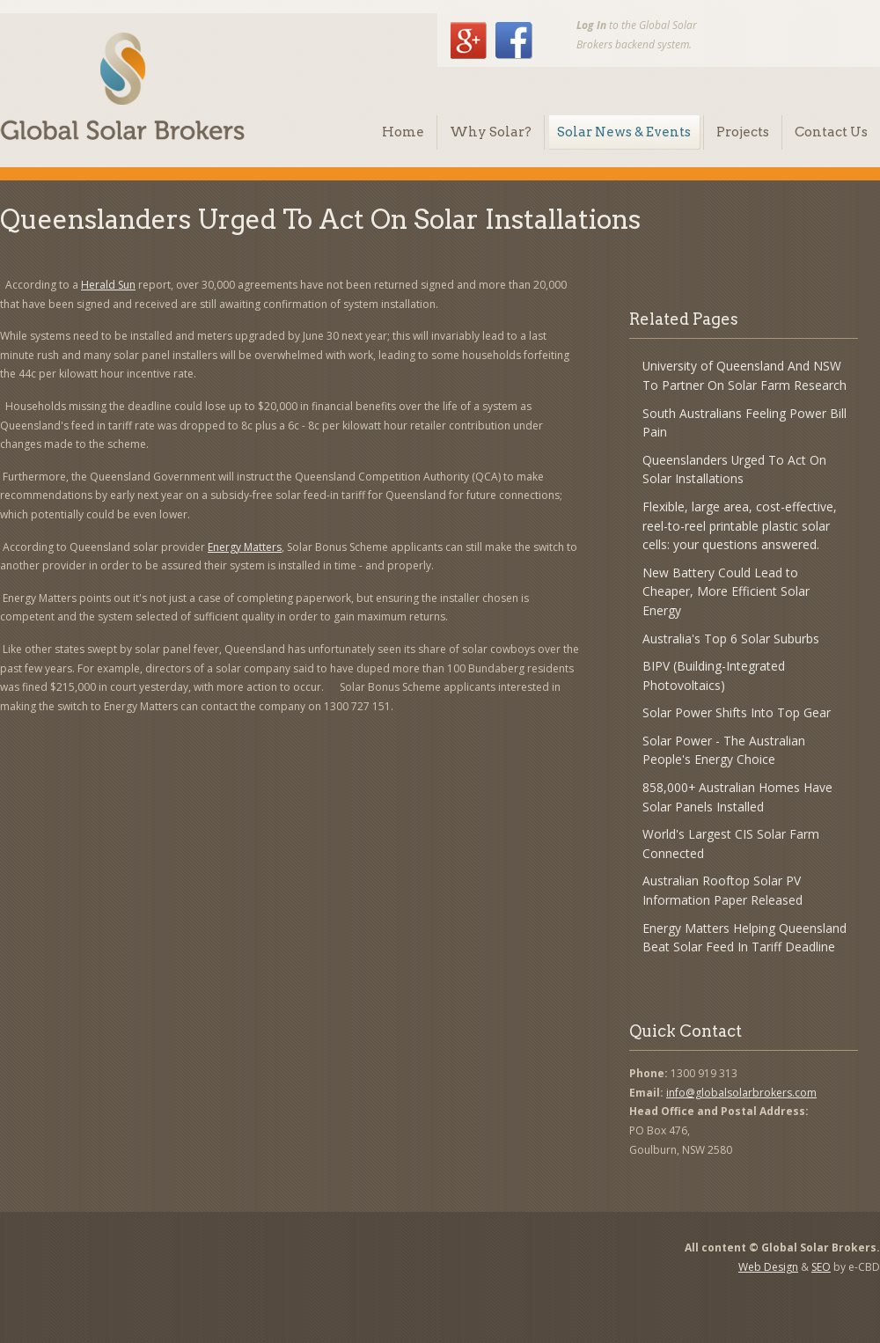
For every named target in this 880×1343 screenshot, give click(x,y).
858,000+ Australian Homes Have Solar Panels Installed (737, 797)
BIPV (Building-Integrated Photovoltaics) (713, 675)
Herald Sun (108, 284)
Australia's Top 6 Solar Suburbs (730, 638)
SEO (821, 1266)
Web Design (768, 1266)
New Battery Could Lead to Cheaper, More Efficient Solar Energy (726, 591)
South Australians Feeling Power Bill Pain (744, 423)
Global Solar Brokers (122, 86)
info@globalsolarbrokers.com (741, 1092)
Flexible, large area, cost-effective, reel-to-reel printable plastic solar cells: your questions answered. (739, 525)
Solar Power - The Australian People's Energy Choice (723, 750)
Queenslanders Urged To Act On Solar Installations (734, 469)
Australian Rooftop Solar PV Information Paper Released (722, 890)
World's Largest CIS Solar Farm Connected (730, 844)
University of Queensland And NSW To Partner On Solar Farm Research (744, 375)
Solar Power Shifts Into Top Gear (736, 712)
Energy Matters (245, 546)
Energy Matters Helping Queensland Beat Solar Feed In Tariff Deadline (744, 938)
